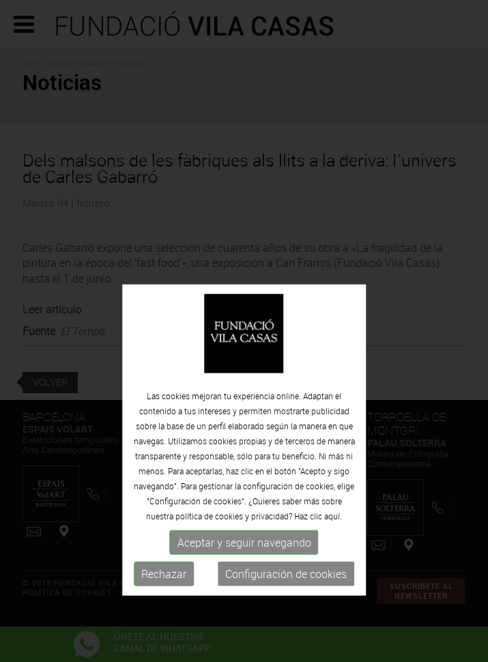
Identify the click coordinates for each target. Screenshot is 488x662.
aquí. (333, 539)
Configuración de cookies (286, 597)
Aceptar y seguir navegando (244, 566)
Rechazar (163, 597)
